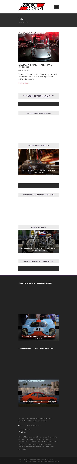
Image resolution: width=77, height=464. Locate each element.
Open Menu (56, 7)
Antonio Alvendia (23, 70)
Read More (23, 83)
